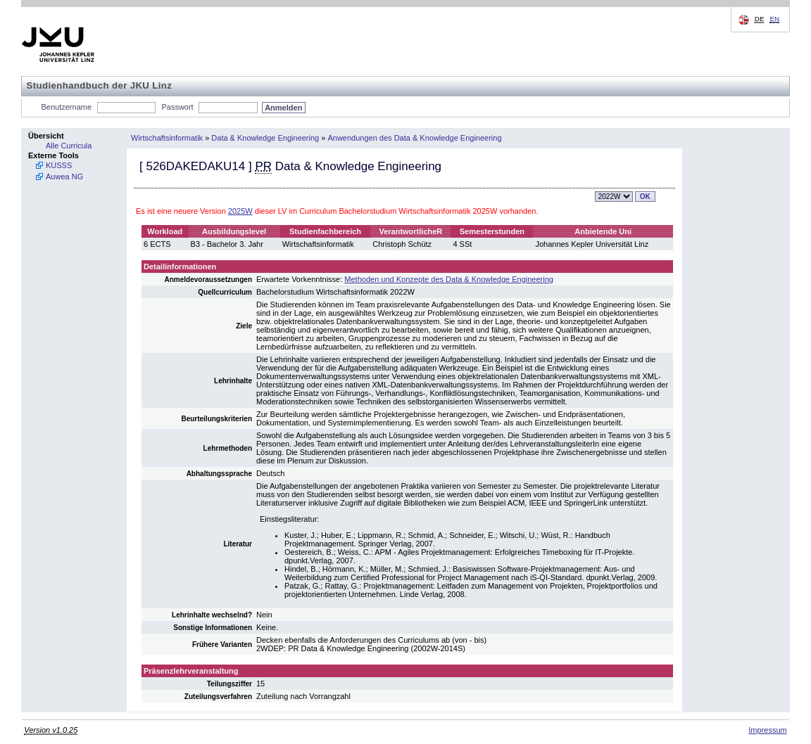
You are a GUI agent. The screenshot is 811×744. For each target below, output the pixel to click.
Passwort (177, 107)
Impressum (767, 730)
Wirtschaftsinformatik (167, 138)
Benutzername (67, 107)
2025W (240, 211)
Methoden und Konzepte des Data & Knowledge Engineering (448, 279)
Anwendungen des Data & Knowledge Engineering (414, 138)
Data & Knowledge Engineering (265, 138)
